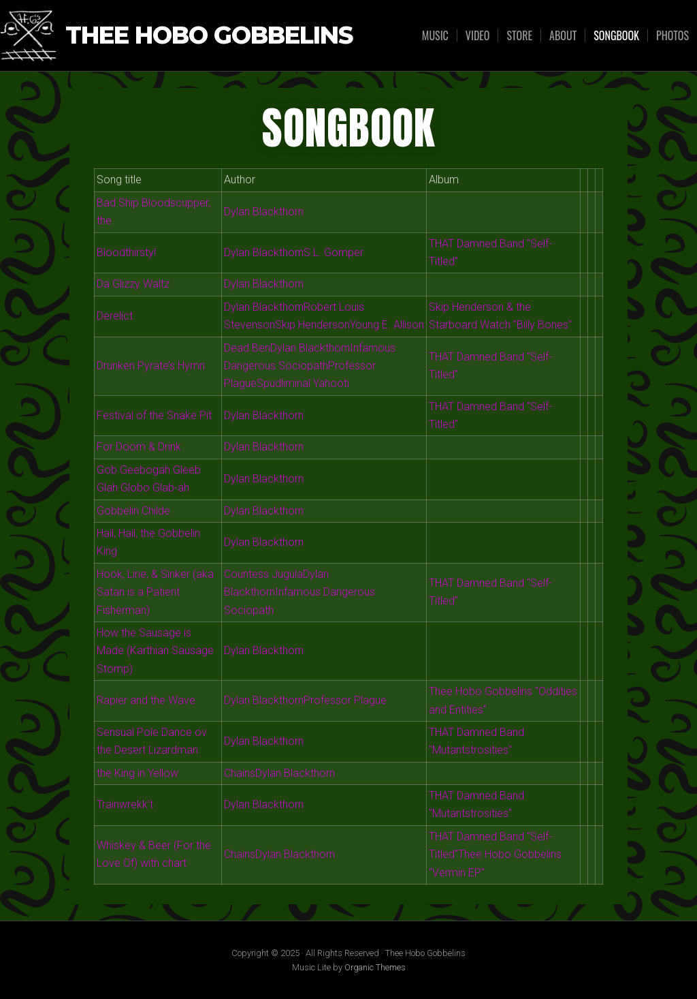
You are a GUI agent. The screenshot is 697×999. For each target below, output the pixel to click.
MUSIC (435, 35)
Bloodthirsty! (126, 252)
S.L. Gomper (333, 252)
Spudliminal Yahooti (303, 383)
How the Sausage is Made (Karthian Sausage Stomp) (155, 650)
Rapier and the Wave (146, 700)
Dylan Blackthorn (264, 211)
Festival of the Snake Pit (154, 415)
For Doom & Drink (139, 446)
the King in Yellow (137, 773)
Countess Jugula (263, 574)
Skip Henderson (312, 324)
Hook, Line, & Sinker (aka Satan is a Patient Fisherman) (155, 592)
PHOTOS (672, 35)
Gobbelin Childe (133, 510)
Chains (239, 773)
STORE (519, 35)
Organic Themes (375, 967)
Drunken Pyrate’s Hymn (151, 365)
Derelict (115, 315)
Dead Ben (247, 347)
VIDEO (478, 35)
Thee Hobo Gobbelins (209, 35)
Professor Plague (345, 700)
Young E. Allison (387, 324)
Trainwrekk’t (125, 804)
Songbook (616, 35)
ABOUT (563, 35)
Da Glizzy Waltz (133, 283)
